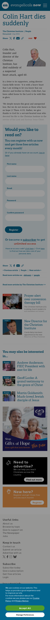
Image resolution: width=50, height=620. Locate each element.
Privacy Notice (21, 600)
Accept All (25, 608)
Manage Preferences (25, 615)
